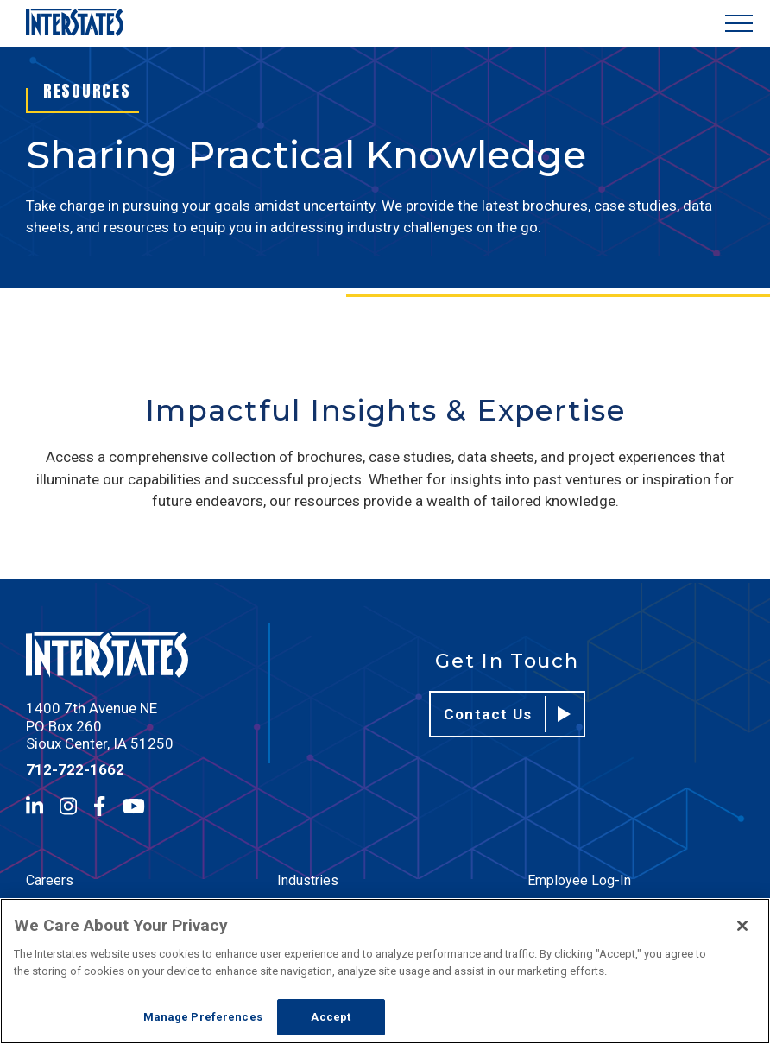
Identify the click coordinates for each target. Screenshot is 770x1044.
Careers (49, 880)
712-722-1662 (75, 769)
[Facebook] (99, 806)
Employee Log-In (579, 880)
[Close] (742, 926)
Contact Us (507, 714)
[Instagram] (68, 806)
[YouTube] (134, 806)
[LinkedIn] (34, 806)
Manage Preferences (202, 1016)
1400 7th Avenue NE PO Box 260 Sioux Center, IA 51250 (100, 725)
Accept (330, 1016)
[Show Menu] (739, 23)
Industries (307, 880)
